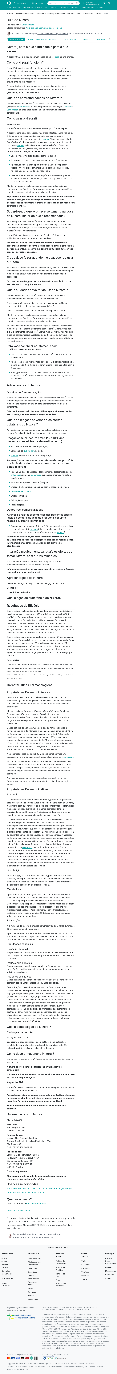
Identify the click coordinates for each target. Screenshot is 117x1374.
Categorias (32, 1268)
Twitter (84, 1261)
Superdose (100, 39)
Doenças (32, 1292)
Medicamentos (34, 1258)
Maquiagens (110, 1271)
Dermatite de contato (21, 491)
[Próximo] (110, 39)
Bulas (30, 1288)
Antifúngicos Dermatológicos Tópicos (44, 28)
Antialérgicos (28, 7)
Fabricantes (33, 1299)
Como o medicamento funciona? (42, 39)
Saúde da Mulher (88, 7)
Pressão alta (63, 7)
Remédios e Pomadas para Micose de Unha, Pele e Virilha (59, 13)
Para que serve (16, 39)
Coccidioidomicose (46, 1188)
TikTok (84, 1279)
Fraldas (108, 1267)
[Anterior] (6, 39)
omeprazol (27, 847)
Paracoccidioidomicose (32, 1192)
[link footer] (48, 1358)
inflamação (16, 475)
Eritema (14, 455)
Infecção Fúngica (64, 1188)
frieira (56, 57)
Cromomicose (14, 1192)
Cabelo (108, 1278)
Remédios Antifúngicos (25, 13)
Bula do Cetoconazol (36, 1203)
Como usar (85, 39)
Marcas (31, 1296)
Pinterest (85, 1275)
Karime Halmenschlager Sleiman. (52, 33)
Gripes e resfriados (14, 7)
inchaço (60, 532)
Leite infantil (75, 7)
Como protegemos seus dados (61, 1283)
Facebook (85, 1265)
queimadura (29, 451)
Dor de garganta (41, 7)
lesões (46, 139)
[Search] (77, 3)
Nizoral (98, 13)
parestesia (36, 475)
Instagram (85, 1268)
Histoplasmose (14, 1188)
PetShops (109, 1275)
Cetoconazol (88, 13)
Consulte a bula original (18, 1210)
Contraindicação (69, 39)
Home (11, 13)
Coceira (67, 106)
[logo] (9, 3)
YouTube (85, 1272)
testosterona (68, 757)
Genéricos (100, 7)
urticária (34, 529)
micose (20, 145)
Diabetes (53, 7)
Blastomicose (29, 1188)
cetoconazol (24, 106)
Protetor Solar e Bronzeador (110, 1261)
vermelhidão (12, 110)
